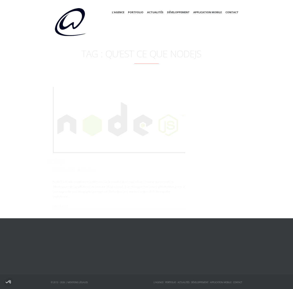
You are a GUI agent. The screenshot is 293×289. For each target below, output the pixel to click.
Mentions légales (78, 282)
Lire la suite (60, 200)
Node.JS (61, 156)
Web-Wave (88, 164)
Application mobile (207, 12)
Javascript (207, 133)
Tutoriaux (203, 170)
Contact (231, 12)
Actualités (155, 12)
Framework (208, 126)
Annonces (203, 155)
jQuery (204, 141)
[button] (8, 282)
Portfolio (135, 12)
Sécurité (206, 148)
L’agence (118, 12)
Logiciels (202, 163)
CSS (202, 119)
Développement (178, 12)
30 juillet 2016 (66, 164)
